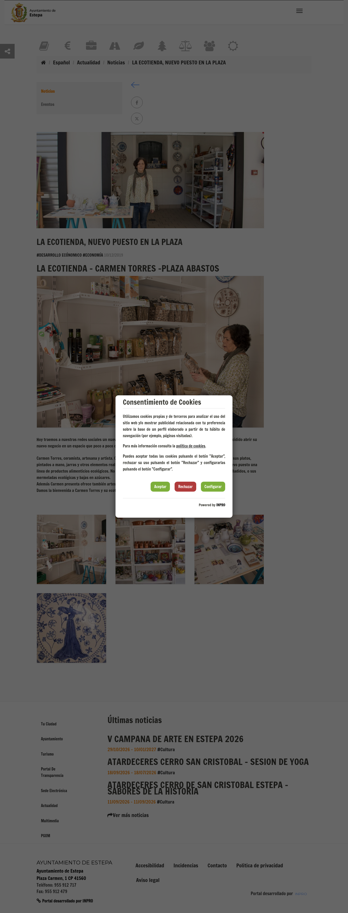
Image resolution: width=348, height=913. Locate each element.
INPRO (220, 504)
